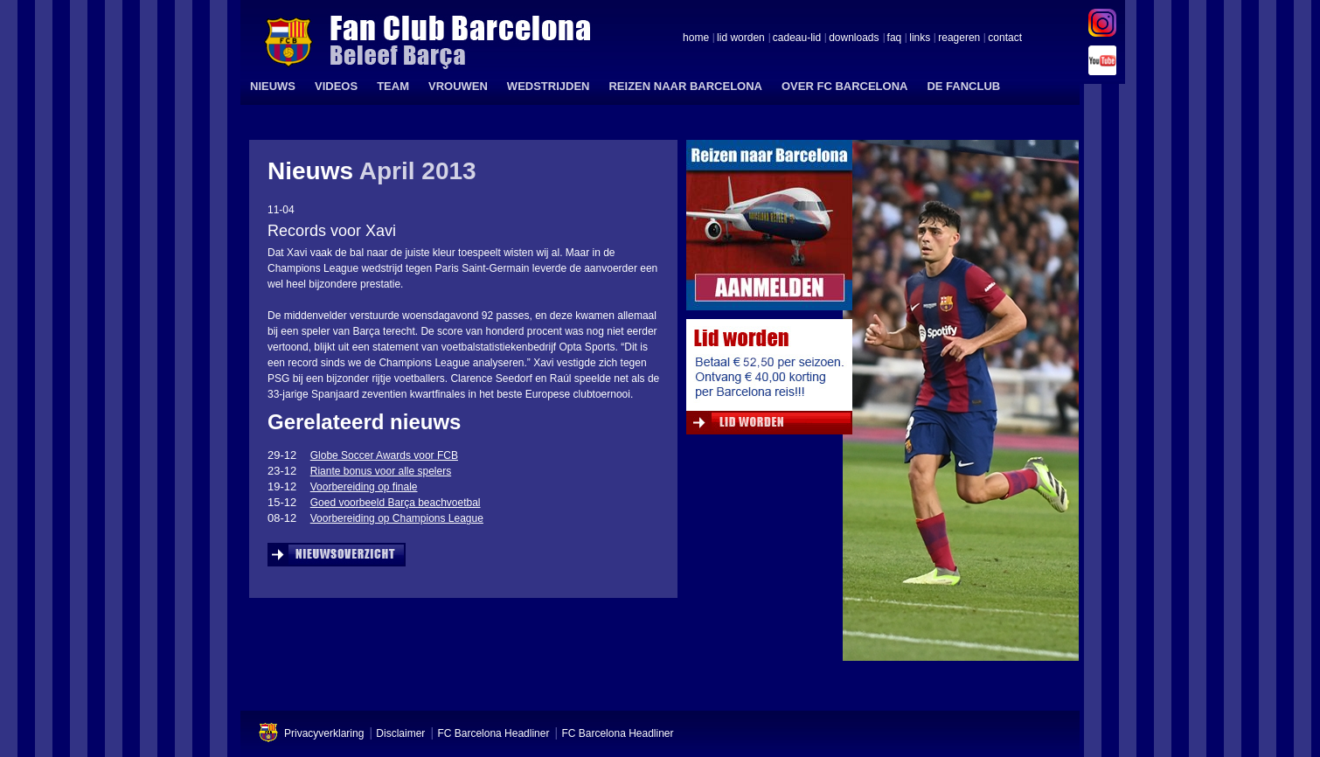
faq (894, 38)
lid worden (741, 38)
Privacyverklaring (324, 733)
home (696, 38)
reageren (959, 38)
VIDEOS (336, 86)
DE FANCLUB (963, 86)
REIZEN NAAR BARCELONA (685, 86)
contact (1005, 38)
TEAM (393, 86)
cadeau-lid (797, 38)
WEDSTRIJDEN (548, 86)
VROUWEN (458, 86)
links (919, 38)
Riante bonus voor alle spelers (380, 471)
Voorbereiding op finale (364, 487)
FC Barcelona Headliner (493, 733)
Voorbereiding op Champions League (396, 518)
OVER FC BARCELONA (844, 86)
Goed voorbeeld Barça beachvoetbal (395, 503)
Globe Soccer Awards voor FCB (384, 455)
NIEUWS (272, 86)
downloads (854, 38)
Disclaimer (400, 733)
